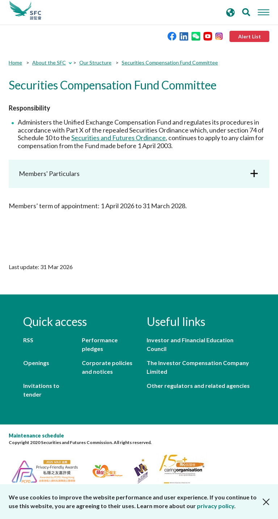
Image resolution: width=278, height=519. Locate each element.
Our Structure (95, 62)
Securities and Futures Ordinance (118, 138)
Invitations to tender (41, 390)
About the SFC (49, 62)
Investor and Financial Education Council (190, 344)
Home (15, 62)
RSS (28, 339)
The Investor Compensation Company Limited (198, 367)
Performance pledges (100, 344)
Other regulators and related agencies (198, 385)
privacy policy (215, 505)
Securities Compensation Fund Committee (170, 62)
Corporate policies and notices (107, 367)
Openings (36, 362)
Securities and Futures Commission (25, 10)
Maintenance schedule (36, 435)
